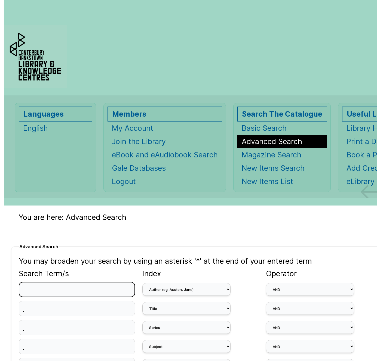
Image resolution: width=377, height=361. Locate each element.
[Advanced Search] (282, 141)
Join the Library (139, 141)
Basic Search (264, 128)
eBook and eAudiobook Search (165, 154)
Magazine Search (271, 154)
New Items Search (273, 168)
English (35, 128)
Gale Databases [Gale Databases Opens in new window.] (139, 168)
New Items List (267, 181)
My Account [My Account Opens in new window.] (132, 128)
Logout (124, 181)
